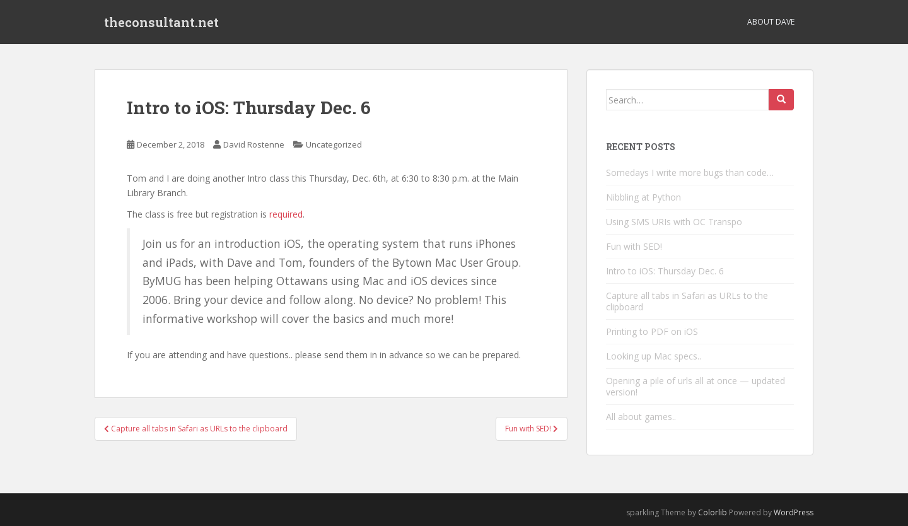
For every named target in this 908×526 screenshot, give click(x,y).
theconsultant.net (161, 22)
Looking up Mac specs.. (653, 356)
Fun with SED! (634, 246)
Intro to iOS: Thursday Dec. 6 (665, 271)
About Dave (770, 21)
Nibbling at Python (643, 197)
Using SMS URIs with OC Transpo (674, 222)
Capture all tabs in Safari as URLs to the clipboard (687, 301)
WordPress (793, 512)
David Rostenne (253, 144)
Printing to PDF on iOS (652, 331)
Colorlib (712, 512)
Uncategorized (334, 144)
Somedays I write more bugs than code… (690, 172)
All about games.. (641, 417)
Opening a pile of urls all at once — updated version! (695, 386)
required (286, 214)
